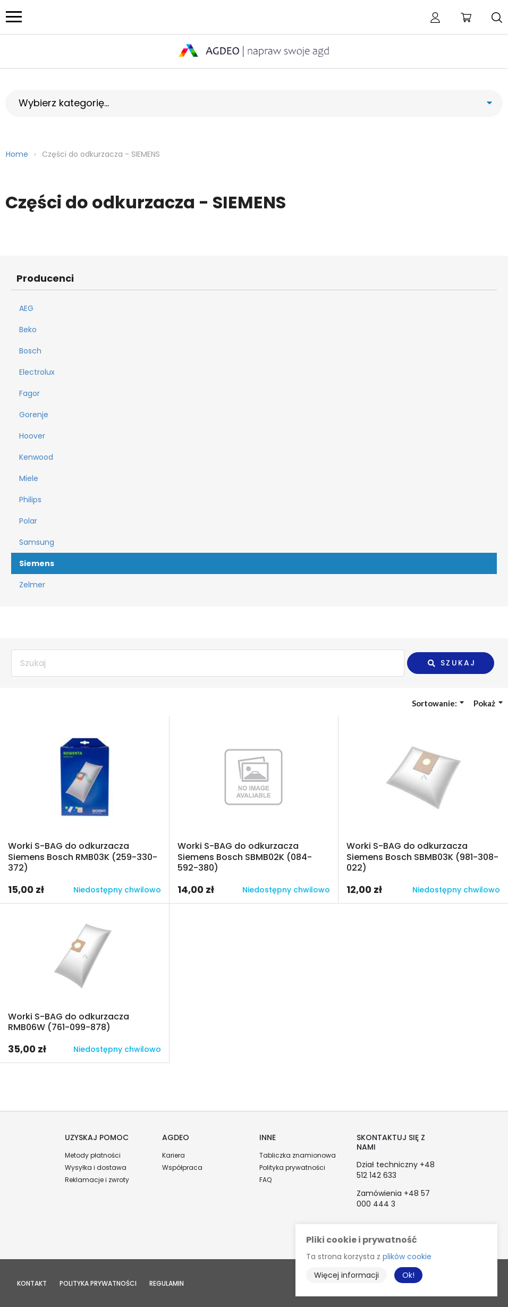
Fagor (29, 393)
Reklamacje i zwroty (97, 1179)
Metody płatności (93, 1155)
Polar (28, 521)
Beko (28, 329)
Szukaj (451, 662)
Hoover (32, 436)
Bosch (30, 350)
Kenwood (36, 457)
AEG (26, 308)
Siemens (36, 563)
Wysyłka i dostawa (95, 1167)
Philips (30, 499)
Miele (28, 478)
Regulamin (166, 1283)
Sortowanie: (438, 703)
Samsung (36, 542)
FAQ (265, 1179)
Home (17, 154)
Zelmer (32, 584)
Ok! (408, 1275)
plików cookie (407, 1256)
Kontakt (32, 1283)
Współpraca (182, 1167)
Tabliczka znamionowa (297, 1155)
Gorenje (33, 414)
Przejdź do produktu (84, 809)
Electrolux (37, 372)
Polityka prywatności (292, 1167)
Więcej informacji (346, 1275)
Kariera (173, 1155)
